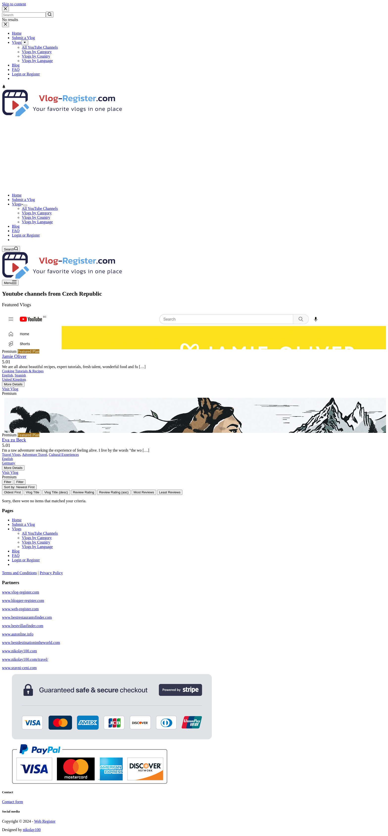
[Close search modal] (5, 9)
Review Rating (83, 492)
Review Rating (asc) (113, 492)
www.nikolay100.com (19, 651)
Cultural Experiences (64, 455)
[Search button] (49, 15)
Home (17, 520)
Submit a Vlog (23, 524)
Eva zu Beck (14, 439)
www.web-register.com (20, 609)
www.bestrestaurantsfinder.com (27, 617)
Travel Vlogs (11, 455)
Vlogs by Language (37, 547)
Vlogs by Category (37, 538)
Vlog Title (32, 492)
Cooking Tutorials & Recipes (23, 371)
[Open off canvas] (10, 283)
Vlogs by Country (36, 542)
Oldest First (12, 492)
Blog (16, 551)
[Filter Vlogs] (7, 481)
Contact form (12, 802)
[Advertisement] (194, 154)
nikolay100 (32, 830)
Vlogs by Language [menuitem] (37, 61)
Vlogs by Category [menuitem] (37, 52)
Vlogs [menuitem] (16, 42)
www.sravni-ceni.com (19, 668)
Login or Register (26, 560)
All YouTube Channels (40, 533)
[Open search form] (11, 249)
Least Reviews (170, 492)
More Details (13, 384)
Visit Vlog (10, 389)
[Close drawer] (5, 24)
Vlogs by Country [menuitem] (36, 56)
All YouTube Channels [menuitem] (40, 47)
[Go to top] (4, 87)
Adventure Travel (34, 455)
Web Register (44, 821)
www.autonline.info (17, 634)
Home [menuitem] (17, 33)
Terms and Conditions (19, 573)
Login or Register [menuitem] (26, 74)
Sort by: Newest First (19, 487)
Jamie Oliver (14, 356)
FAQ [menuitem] (16, 69)
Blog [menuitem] (16, 65)
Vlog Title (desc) (56, 492)
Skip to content (14, 4)
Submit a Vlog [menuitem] (23, 38)
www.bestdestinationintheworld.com (31, 642)
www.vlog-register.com (20, 592)
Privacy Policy (51, 573)
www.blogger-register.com (23, 600)
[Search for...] (24, 15)
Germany (8, 463)
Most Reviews (144, 492)
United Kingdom (14, 379)
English (7, 375)
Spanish (20, 375)
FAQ (16, 555)
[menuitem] (24, 42)
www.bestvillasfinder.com (22, 626)
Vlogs (16, 529)
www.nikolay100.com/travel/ (25, 659)
